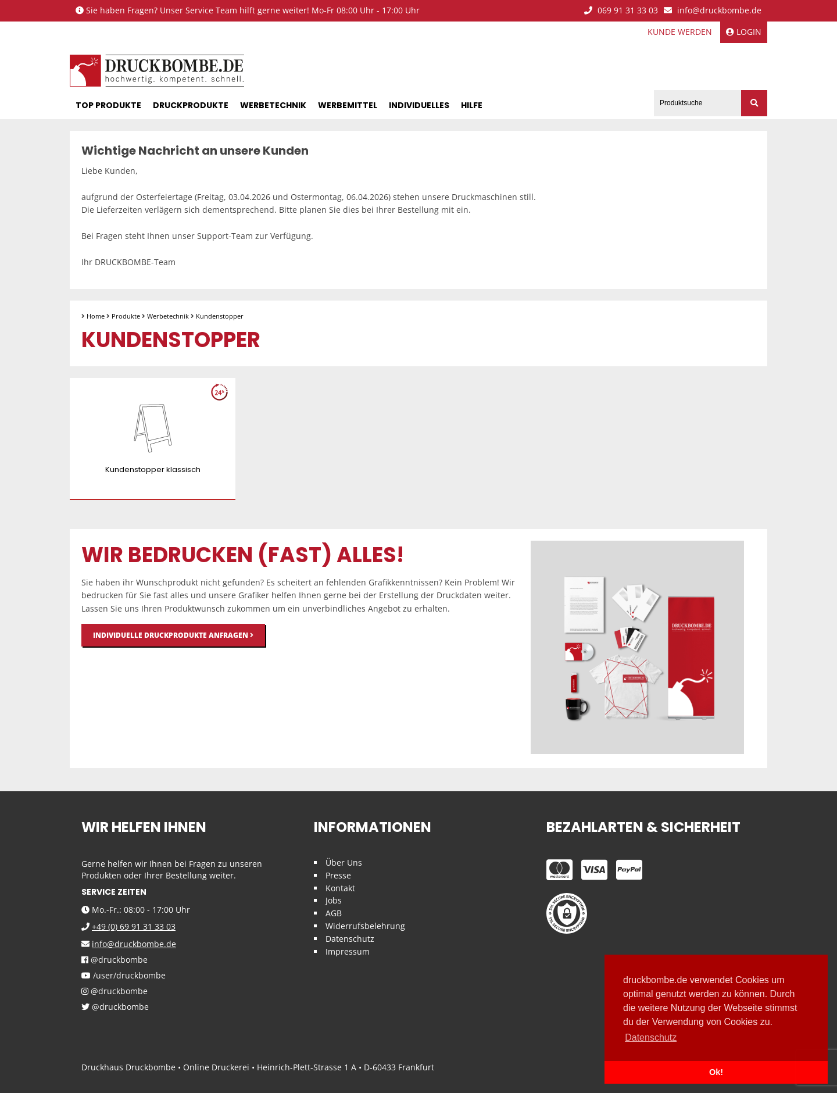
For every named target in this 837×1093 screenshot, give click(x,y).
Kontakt (340, 888)
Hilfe (471, 105)
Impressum (348, 951)
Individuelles (419, 105)
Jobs (334, 900)
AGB (334, 913)
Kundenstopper (220, 316)
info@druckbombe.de (712, 11)
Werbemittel (347, 105)
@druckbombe (114, 960)
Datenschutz (350, 938)
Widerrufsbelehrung (365, 925)
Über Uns (344, 862)
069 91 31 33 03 (621, 11)
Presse (338, 875)
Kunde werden (680, 31)
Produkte (126, 316)
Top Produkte (108, 105)
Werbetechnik (273, 105)
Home (96, 316)
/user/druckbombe (123, 976)
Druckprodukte (190, 105)
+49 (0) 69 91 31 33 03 (134, 926)
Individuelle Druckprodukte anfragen (173, 635)
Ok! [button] (716, 1072)
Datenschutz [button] (651, 1037)
